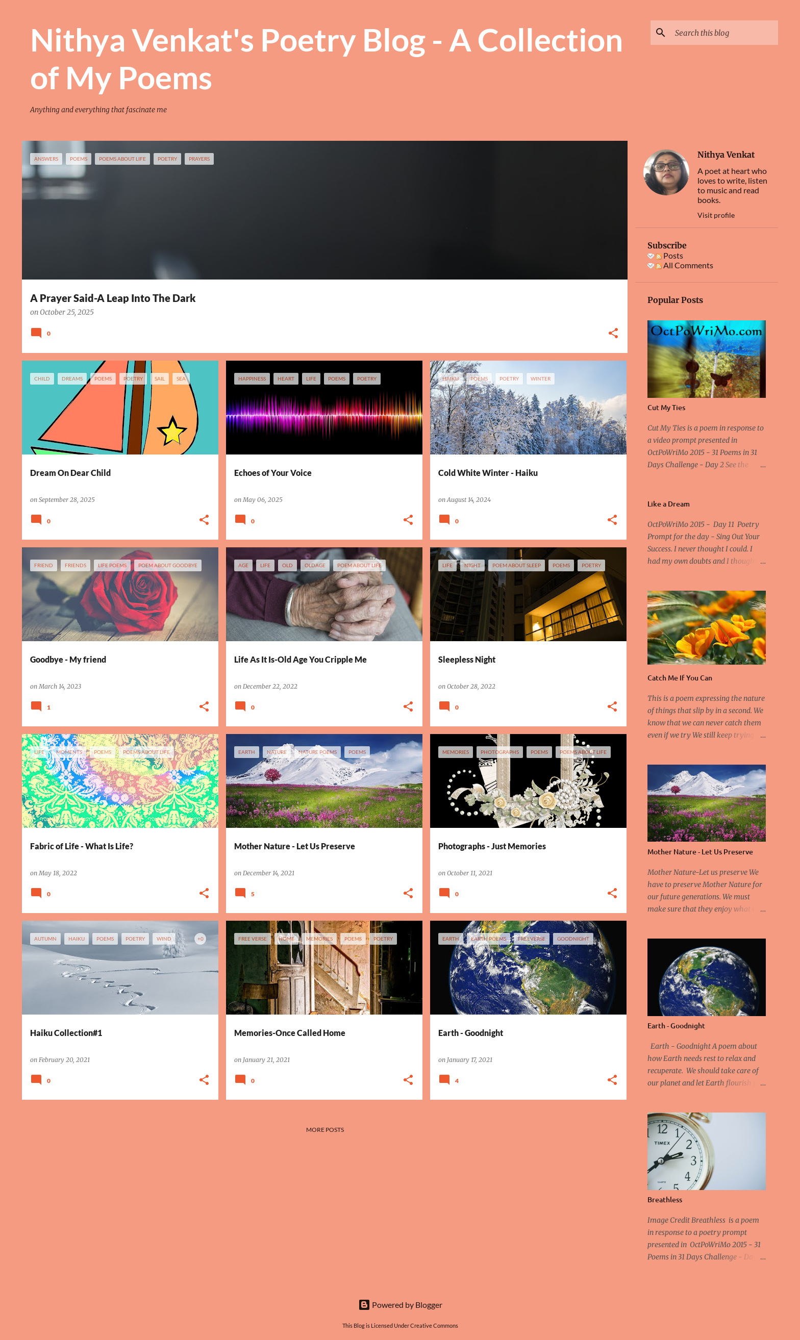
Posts (669, 255)
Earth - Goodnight (676, 1025)
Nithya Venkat (726, 154)
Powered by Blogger (400, 1304)
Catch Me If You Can (679, 677)
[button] (613, 334)
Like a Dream (668, 504)
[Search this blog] (724, 32)
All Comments (684, 265)
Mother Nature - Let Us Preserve (700, 851)
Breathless (664, 1199)
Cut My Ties (666, 407)
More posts (325, 1129)
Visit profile (716, 215)
